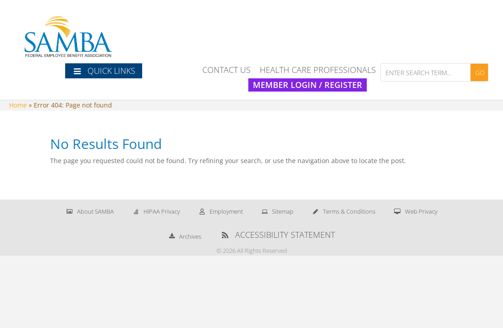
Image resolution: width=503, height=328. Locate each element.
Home (18, 105)
